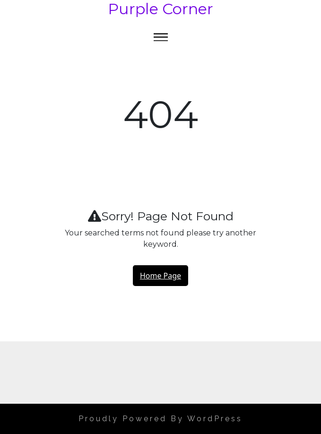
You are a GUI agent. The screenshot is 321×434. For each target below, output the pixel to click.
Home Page (160, 275)
